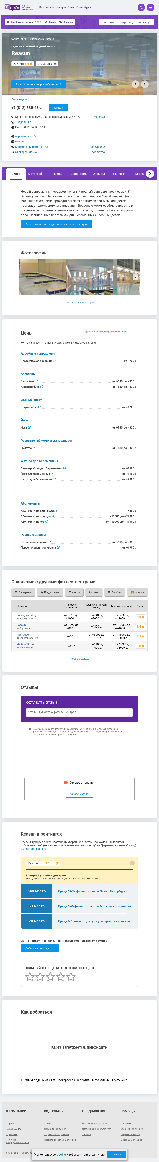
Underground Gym (27, 615)
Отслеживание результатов (96, 1129)
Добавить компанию (55, 1129)
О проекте (11, 1123)
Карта (139, 174)
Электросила (23, 152)
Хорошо (116, 1154)
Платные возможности (94, 1123)
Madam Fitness (26, 644)
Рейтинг (119, 174)
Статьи (47, 1123)
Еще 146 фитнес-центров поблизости (39, 84)
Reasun (21, 625)
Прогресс (22, 634)
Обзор (16, 174)
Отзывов (45, 64)
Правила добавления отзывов (60, 1140)
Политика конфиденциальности (17, 1141)
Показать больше (79, 658)
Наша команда (13, 1129)
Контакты (126, 1123)
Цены (50, 22)
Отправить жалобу (130, 1134)
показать (58, 107)
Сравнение (78, 174)
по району (126, 22)
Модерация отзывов (131, 1140)
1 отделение (23, 122)
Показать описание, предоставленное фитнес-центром (56, 224)
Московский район (27, 146)
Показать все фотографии (79, 302)
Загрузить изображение (56, 1134)
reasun (19, 141)
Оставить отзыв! (79, 793)
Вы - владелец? (20, 99)
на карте (99, 117)
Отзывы (66, 22)
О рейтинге (11, 1134)
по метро (145, 22)
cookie (61, 1154)
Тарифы (86, 1134)
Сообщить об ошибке (132, 1129)
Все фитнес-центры (24, 22)
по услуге (109, 22)
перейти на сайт (25, 136)
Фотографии (37, 174)
